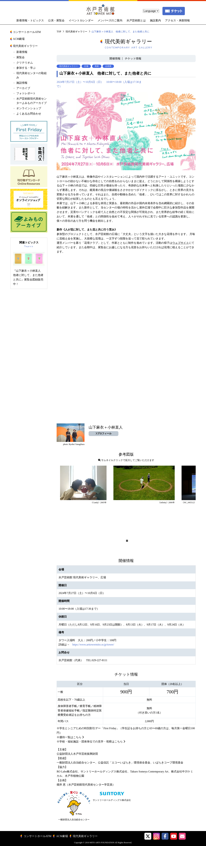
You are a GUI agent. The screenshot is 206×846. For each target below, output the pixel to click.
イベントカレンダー (81, 20)
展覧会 (20, 57)
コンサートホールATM (27, 31)
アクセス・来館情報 (177, 20)
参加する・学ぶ (26, 67)
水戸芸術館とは (136, 20)
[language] (151, 11)
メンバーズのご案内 (110, 20)
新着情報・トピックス (30, 20)
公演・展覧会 (56, 20)
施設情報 (21, 82)
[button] (127, 541)
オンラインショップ (28, 108)
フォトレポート (26, 93)
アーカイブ (23, 88)
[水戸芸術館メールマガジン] (182, 836)
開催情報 (114, 58)
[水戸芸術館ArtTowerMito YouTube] (173, 836)
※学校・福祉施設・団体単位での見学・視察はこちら (90, 741)
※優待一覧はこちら (69, 737)
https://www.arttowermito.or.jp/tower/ (93, 644)
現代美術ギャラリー (76, 31)
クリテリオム (24, 62)
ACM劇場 (19, 38)
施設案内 (155, 20)
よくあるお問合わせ (28, 113)
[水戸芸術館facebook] (165, 836)
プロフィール (104, 433)
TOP (59, 31)
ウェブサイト (180, 242)
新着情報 (21, 51)
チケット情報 (133, 58)
